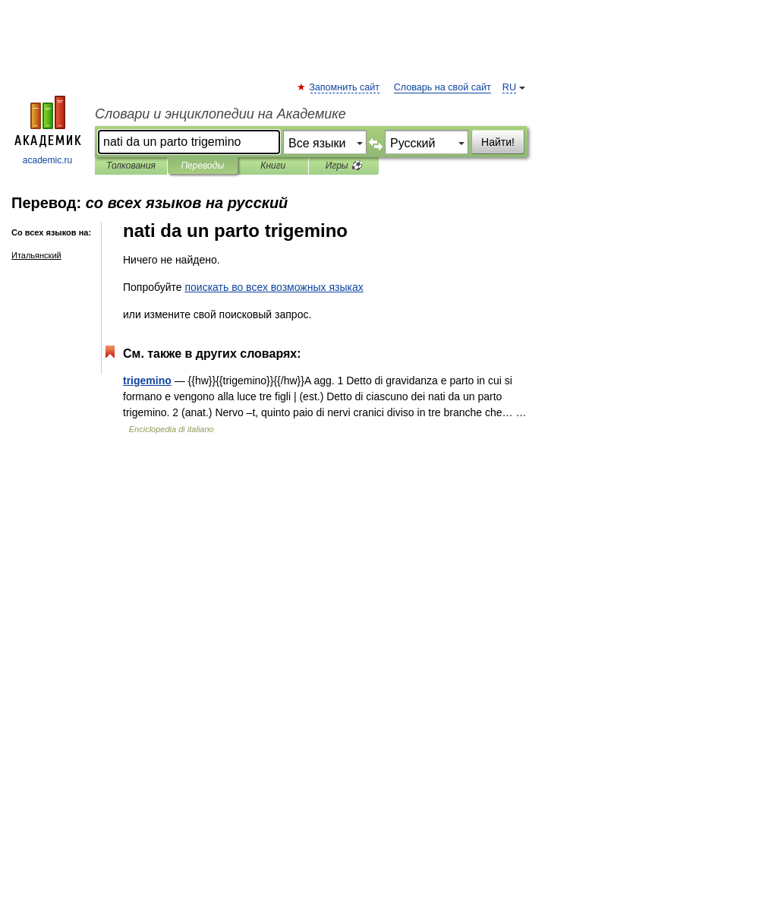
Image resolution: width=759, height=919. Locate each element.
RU (509, 87)
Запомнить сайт (345, 87)
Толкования (131, 165)
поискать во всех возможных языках (273, 287)
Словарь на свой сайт (442, 87)
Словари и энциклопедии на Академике (220, 114)
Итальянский (36, 255)
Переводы (202, 165)
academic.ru (47, 131)
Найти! (498, 142)
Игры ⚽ (344, 165)
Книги (272, 165)
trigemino (147, 380)
